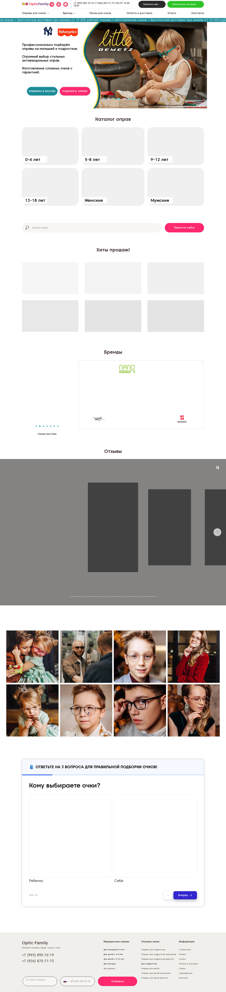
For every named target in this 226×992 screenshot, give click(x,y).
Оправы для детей (150, 968)
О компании (185, 949)
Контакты (197, 13)
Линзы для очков (100, 13)
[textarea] (40, 981)
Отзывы (182, 954)
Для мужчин (109, 968)
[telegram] (51, 4)
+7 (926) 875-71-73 (104, 3)
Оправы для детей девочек (154, 978)
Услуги (171, 13)
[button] (152, 4)
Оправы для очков (34, 13)
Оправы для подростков (153, 949)
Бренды (68, 13)
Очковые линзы (150, 941)
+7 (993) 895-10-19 (83, 3)
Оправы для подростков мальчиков (158, 954)
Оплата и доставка (139, 13)
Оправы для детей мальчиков (155, 973)
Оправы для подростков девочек (157, 959)
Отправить (117, 981)
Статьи (182, 968)
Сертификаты (185, 973)
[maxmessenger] (58, 4)
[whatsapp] (65, 4)
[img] (50, 146)
